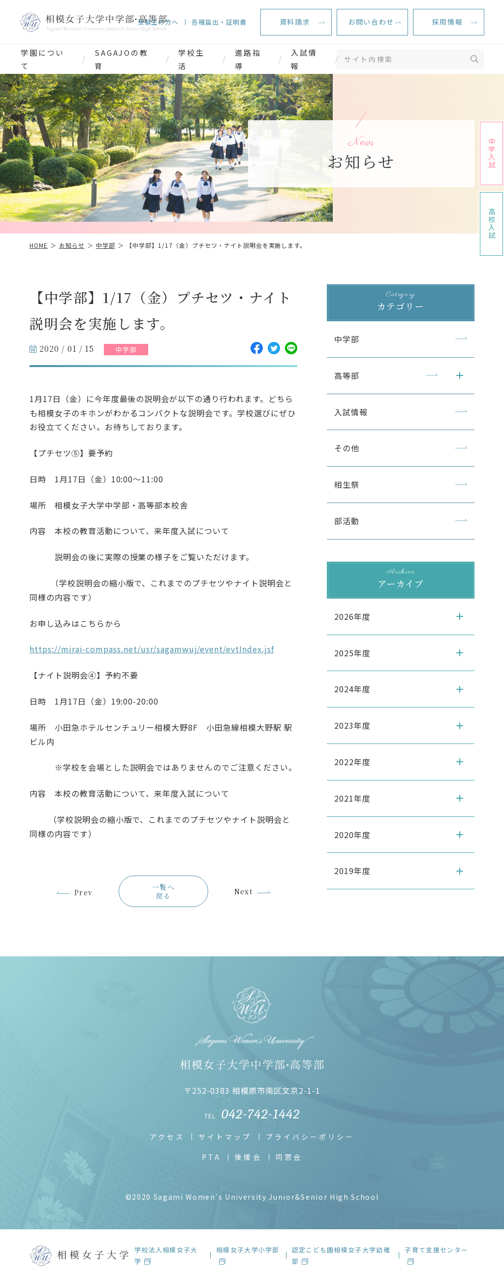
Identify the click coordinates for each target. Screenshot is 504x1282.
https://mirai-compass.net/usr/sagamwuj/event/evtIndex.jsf (152, 649)
